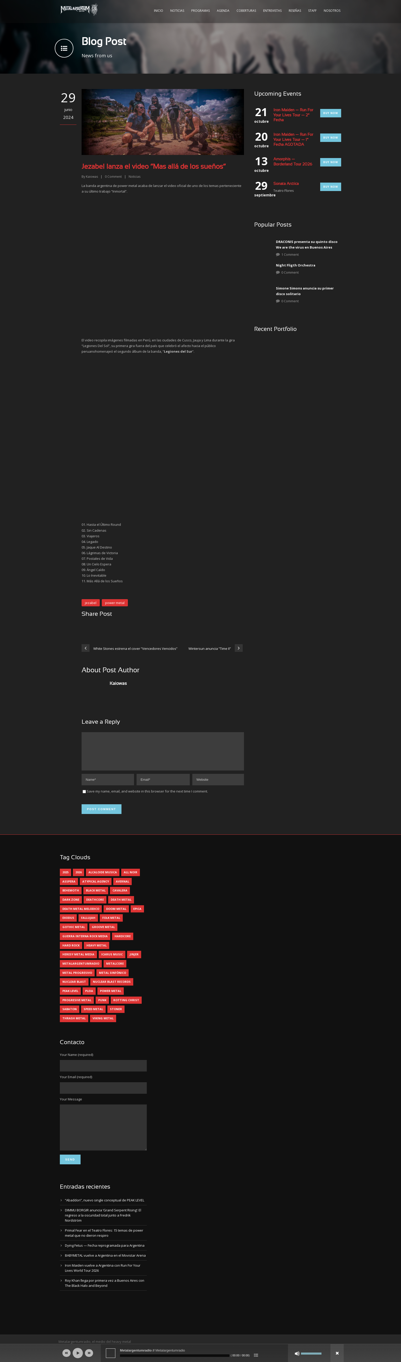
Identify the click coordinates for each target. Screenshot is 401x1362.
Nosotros (332, 10)
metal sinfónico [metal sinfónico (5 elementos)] (112, 979)
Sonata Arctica (286, 184)
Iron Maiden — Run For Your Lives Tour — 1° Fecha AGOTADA (293, 140)
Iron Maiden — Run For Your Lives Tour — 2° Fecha (293, 115)
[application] (200, 1353)
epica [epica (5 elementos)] (137, 915)
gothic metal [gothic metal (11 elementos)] (73, 933)
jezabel (90, 602)
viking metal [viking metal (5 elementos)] (103, 1024)
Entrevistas (272, 10)
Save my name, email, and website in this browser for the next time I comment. (147, 797)
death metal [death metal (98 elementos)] (121, 906)
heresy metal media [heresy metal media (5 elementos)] (78, 960)
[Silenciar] (297, 1353)
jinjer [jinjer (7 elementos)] (134, 960)
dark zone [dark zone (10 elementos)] (70, 906)
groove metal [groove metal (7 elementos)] (103, 933)
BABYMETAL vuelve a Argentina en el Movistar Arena (105, 1269)
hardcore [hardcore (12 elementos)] (123, 942)
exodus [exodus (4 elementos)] (68, 924)
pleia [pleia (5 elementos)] (89, 997)
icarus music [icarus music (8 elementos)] (112, 960)
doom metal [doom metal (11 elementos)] (116, 915)
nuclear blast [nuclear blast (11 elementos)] (74, 988)
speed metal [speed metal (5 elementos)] (93, 1015)
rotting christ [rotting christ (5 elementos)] (126, 1006)
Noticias (177, 10)
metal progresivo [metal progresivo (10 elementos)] (77, 979)
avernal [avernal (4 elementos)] (122, 887)
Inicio (158, 10)
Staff (312, 10)
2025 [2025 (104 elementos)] (65, 878)
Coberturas (246, 10)
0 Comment (290, 272)
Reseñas (295, 10)
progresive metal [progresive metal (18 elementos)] (76, 1006)
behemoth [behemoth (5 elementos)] (70, 896)
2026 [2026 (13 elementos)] (78, 878)
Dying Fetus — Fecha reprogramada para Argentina (104, 1259)
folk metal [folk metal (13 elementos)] (111, 924)
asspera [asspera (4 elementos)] (68, 887)
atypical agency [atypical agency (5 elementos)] (95, 887)
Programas (200, 10)
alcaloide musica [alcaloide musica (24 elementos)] (102, 878)
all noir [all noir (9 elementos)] (130, 878)
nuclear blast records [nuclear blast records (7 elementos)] (112, 988)
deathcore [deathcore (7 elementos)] (95, 906)
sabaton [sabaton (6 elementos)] (69, 1015)
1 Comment (290, 254)
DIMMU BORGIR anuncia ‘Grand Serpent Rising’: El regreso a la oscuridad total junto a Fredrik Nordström (103, 1229)
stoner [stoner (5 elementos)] (116, 1015)
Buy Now (330, 113)
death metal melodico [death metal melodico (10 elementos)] (80, 915)
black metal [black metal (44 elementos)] (96, 896)
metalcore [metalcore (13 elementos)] (115, 970)
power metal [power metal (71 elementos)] (110, 997)
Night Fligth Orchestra (295, 265)
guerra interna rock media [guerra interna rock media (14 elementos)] (85, 942)
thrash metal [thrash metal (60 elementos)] (74, 1024)
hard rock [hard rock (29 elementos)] (71, 951)
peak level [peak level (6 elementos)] (70, 997)
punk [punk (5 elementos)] (102, 1006)
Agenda (223, 10)
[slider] (174, 1355)
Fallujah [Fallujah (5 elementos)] (88, 924)
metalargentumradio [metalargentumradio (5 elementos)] (80, 970)
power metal (115, 602)
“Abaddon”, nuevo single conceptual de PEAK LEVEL (104, 1214)
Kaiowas (92, 176)
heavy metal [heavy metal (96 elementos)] (96, 951)
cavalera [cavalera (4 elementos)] (120, 896)
